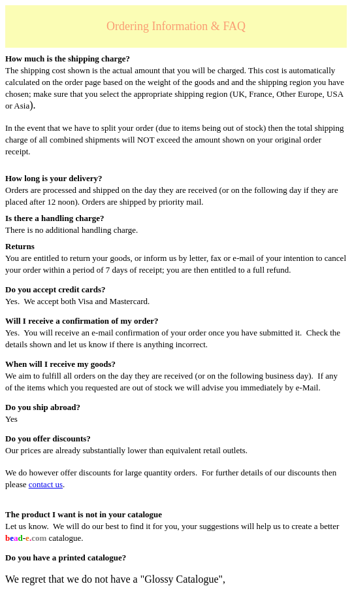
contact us (46, 484)
